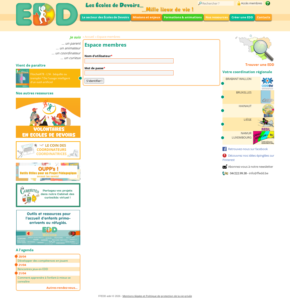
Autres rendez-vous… (61, 288)
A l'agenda (25, 250)
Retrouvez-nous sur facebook (248, 149)
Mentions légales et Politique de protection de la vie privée (157, 296)
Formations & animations (183, 17)
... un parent (71, 43)
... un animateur (68, 48)
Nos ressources (216, 17)
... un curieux (70, 58)
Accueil (89, 37)
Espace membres (108, 37)
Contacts (263, 17)
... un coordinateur (66, 53)
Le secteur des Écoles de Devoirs (105, 17)
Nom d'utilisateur (98, 56)
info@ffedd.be (258, 173)
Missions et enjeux (146, 17)
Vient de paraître (31, 65)
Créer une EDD (242, 17)
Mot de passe (94, 68)
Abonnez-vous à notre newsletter (250, 167)
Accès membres (251, 3)
